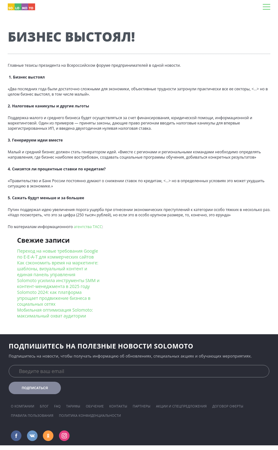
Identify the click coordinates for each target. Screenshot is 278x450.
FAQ (57, 406)
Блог (44, 406)
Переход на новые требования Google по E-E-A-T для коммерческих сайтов (57, 254)
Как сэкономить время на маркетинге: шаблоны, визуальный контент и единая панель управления (57, 268)
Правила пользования (32, 415)
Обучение (95, 406)
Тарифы (73, 406)
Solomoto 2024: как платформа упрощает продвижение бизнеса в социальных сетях (53, 298)
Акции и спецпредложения (181, 406)
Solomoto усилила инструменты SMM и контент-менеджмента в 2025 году (58, 283)
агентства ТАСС (88, 226)
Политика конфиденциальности (90, 415)
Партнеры (141, 406)
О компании (22, 406)
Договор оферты (227, 406)
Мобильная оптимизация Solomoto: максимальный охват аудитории (55, 313)
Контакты (118, 406)
